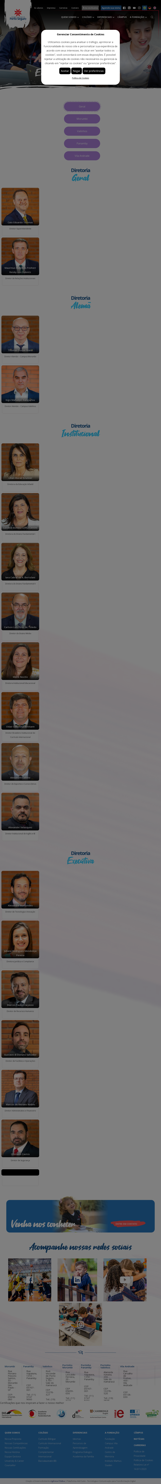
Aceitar (65, 71)
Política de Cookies (80, 78)
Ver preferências (94, 71)
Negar (76, 71)
